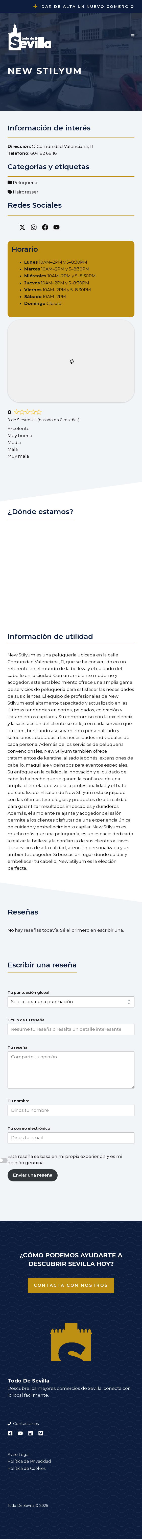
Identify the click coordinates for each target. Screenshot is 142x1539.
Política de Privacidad (29, 1461)
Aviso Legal (19, 1454)
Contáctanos (26, 1423)
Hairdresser (25, 191)
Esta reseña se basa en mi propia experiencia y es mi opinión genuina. (65, 1159)
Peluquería (25, 182)
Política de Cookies (26, 1468)
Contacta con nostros (71, 1285)
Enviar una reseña (32, 1175)
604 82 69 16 (43, 153)
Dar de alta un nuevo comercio (87, 6)
